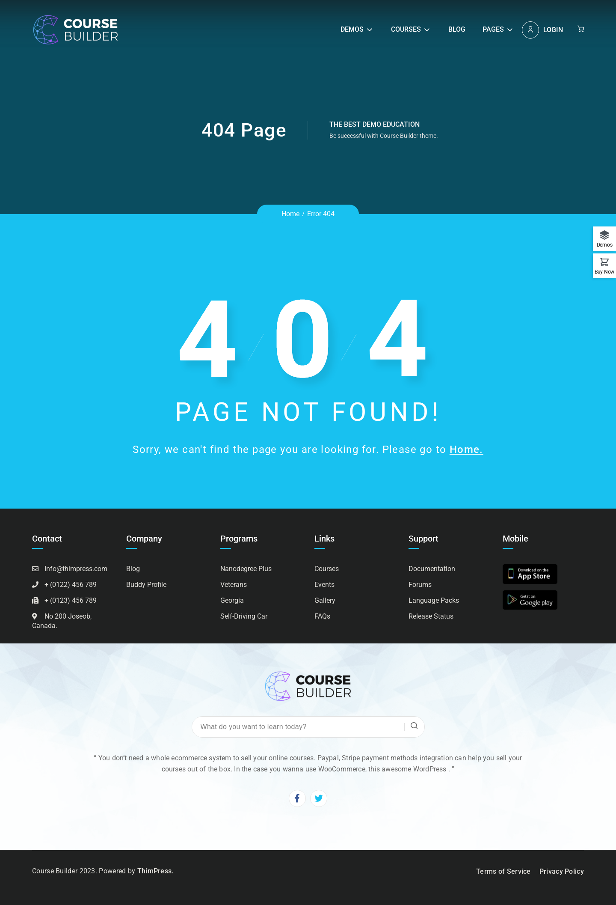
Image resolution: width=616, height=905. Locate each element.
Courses (406, 29)
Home (290, 214)
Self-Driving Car (243, 616)
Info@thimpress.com (75, 569)
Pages (493, 29)
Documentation (432, 569)
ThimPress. (155, 871)
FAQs (322, 616)
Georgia (232, 600)
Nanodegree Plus (246, 569)
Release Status (431, 616)
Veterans (233, 585)
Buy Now (604, 271)
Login (553, 30)
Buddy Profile (146, 585)
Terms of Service (503, 871)
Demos (352, 29)
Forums (420, 585)
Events (324, 585)
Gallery (324, 600)
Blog (456, 29)
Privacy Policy (561, 871)
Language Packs (434, 600)
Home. (466, 449)
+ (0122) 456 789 (70, 585)
